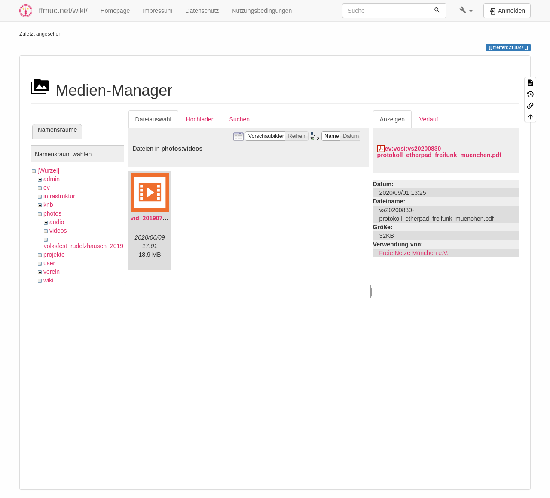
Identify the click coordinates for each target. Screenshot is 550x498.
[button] (466, 10)
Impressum (157, 10)
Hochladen (200, 119)
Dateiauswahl (153, 119)
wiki (48, 280)
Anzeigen (392, 119)
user (49, 263)
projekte (54, 254)
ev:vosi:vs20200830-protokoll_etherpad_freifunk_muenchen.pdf (439, 151)
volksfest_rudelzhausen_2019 (83, 246)
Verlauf (428, 119)
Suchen (239, 119)
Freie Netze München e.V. (414, 252)
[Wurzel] (48, 170)
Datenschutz (202, 10)
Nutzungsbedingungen (262, 10)
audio (56, 222)
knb (48, 204)
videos (58, 230)
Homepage (115, 10)
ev (46, 187)
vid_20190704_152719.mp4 (169, 218)
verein (51, 271)
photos (52, 213)
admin (51, 179)
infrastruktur (59, 196)
